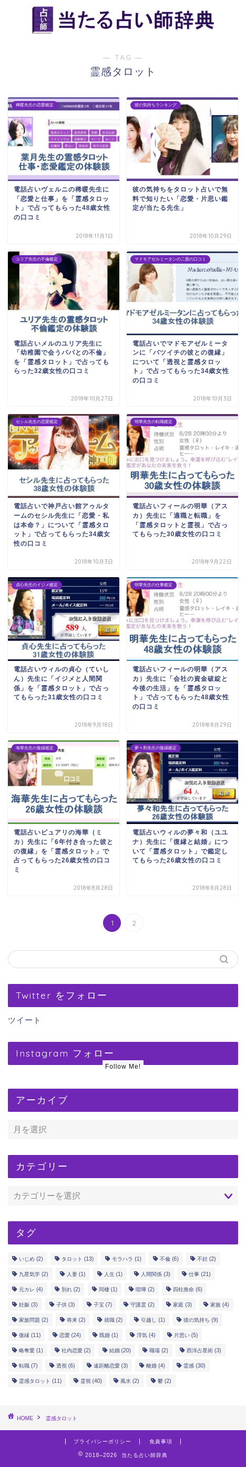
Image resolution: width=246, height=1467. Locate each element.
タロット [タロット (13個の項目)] (78, 1259)
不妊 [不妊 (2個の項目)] (206, 1259)
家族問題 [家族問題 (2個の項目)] (33, 1320)
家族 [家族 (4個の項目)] (219, 1305)
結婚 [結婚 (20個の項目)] (120, 1350)
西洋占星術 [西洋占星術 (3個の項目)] (204, 1350)
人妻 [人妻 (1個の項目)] (76, 1274)
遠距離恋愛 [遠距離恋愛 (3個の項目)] (111, 1366)
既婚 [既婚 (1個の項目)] (108, 1335)
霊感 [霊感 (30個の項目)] (194, 1366)
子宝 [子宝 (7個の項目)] (103, 1305)
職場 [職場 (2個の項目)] (158, 1350)
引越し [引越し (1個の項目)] (153, 1320)
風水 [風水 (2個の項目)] (129, 1381)
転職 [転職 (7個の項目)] (28, 1366)
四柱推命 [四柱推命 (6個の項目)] (187, 1289)
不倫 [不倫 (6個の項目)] (169, 1259)
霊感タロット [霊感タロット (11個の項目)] (40, 1381)
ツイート (25, 1020)
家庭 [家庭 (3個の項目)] (182, 1305)
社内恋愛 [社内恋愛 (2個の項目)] (76, 1350)
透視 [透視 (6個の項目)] (65, 1366)
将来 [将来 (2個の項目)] (76, 1320)
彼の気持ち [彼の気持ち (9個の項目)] (200, 1320)
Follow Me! (123, 1066)
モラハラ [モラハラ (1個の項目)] (126, 1259)
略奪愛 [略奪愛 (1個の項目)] (31, 1350)
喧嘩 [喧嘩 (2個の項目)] (145, 1289)
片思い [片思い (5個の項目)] (186, 1335)
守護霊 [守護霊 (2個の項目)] (142, 1305)
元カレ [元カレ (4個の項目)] (31, 1289)
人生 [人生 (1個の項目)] (113, 1274)
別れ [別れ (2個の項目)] (71, 1289)
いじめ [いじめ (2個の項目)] (31, 1259)
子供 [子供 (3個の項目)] (65, 1305)
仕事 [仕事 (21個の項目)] (199, 1274)
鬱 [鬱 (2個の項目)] (164, 1381)
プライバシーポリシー (102, 1441)
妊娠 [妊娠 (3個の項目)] (28, 1305)
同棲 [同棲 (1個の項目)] (108, 1289)
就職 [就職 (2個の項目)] (113, 1320)
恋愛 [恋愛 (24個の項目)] (70, 1335)
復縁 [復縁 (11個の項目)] (29, 1335)
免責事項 (160, 1441)
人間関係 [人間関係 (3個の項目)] (155, 1274)
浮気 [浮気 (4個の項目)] (146, 1335)
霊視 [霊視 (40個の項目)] (91, 1381)
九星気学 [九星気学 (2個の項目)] (33, 1274)
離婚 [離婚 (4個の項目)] (155, 1366)
